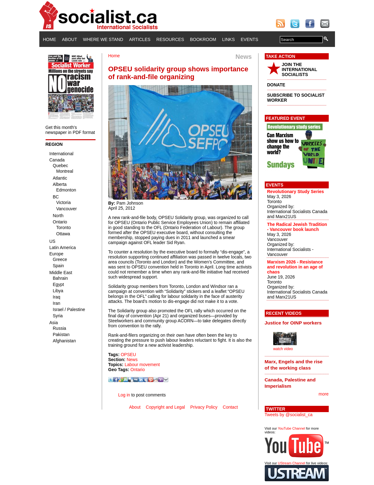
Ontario (137, 369)
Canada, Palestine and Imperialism (290, 383)
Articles (139, 39)
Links (228, 39)
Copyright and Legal (165, 407)
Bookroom (203, 39)
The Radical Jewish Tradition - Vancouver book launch (297, 227)
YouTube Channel (291, 428)
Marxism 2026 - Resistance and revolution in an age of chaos (295, 266)
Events (249, 39)
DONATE (276, 84)
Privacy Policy (203, 407)
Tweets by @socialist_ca (289, 414)
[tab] (297, 322)
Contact (230, 407)
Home (49, 39)
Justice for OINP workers (293, 322)
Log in (124, 394)
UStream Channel (291, 463)
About (69, 39)
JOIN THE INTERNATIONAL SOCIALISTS (299, 69)
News (132, 359)
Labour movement (142, 364)
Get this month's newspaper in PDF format (70, 130)
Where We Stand (103, 39)
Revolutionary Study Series (295, 191)
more (324, 393)
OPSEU (128, 354)
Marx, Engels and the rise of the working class (294, 364)
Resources (170, 39)
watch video (283, 349)
